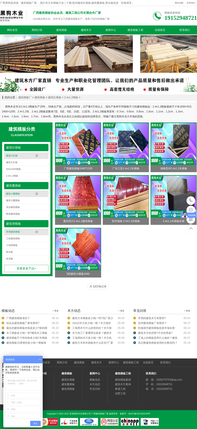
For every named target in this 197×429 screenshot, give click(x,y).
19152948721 (191, 200)
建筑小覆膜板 (13, 193)
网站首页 (12, 30)
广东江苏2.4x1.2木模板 (125, 168)
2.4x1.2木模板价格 (174, 221)
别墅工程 (120, 393)
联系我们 (191, 3)
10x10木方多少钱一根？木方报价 (91, 323)
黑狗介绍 (37, 30)
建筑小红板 (12, 155)
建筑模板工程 (135, 30)
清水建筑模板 (13, 207)
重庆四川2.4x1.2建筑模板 (78, 221)
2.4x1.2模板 (71, 97)
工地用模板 (12, 245)
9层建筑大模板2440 (78, 273)
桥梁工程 (120, 388)
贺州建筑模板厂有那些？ (152, 323)
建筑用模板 (13, 223)
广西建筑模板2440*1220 (78, 168)
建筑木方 (86, 30)
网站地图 (179, 3)
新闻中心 (111, 30)
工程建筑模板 (13, 238)
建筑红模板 (54, 97)
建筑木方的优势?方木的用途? (155, 333)
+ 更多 (56, 311)
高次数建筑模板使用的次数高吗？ (157, 342)
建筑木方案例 (123, 384)
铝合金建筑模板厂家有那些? (22, 323)
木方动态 (95, 384)
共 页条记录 (98, 286)
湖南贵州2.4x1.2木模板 (173, 168)
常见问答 (95, 388)
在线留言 (160, 30)
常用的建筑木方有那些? (152, 318)
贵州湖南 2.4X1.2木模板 (126, 221)
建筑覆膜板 (13, 185)
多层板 (9, 258)
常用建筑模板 (13, 231)
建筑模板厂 (25, 97)
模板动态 (95, 379)
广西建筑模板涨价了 (18, 318)
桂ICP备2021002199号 (139, 413)
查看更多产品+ (26, 268)
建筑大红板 (12, 162)
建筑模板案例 (123, 379)
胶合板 (9, 252)
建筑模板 (5, 20)
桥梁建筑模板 (13, 214)
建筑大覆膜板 (13, 200)
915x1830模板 (13, 169)
